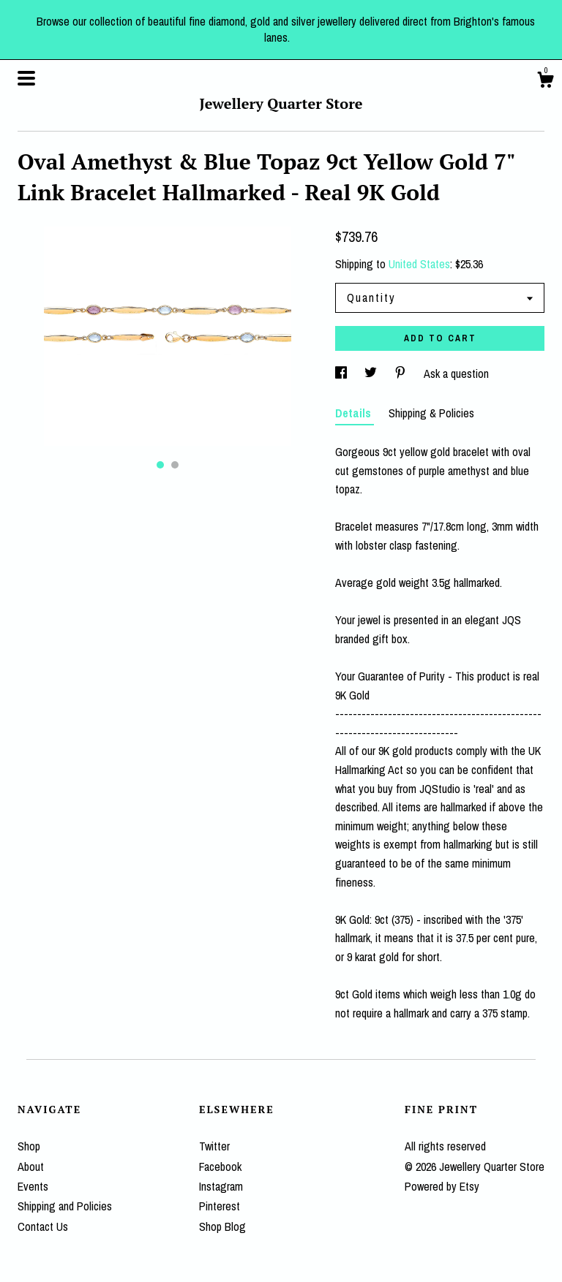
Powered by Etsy (442, 1186)
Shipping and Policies (65, 1206)
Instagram (221, 1186)
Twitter (214, 1146)
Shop (29, 1146)
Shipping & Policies (431, 413)
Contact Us (43, 1226)
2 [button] (175, 465)
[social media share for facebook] (342, 373)
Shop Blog (222, 1226)
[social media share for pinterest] (401, 373)
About (31, 1166)
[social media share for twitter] (372, 373)
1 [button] (160, 465)
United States (419, 264)
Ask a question (456, 373)
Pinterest (219, 1206)
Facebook (220, 1166)
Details (354, 413)
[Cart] (545, 82)
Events (33, 1186)
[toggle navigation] (26, 78)
